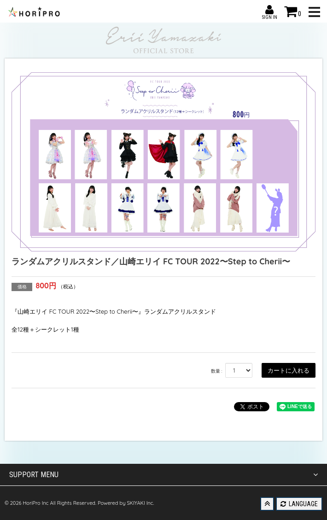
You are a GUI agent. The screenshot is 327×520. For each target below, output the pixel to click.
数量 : (216, 371)
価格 (22, 287)
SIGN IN (269, 10)
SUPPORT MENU (163, 474)
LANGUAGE (299, 504)
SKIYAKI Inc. (140, 503)
